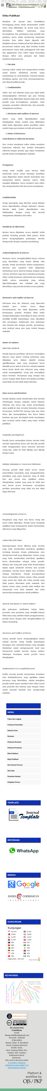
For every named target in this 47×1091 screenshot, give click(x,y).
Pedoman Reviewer (14, 742)
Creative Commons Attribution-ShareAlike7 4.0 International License (16, 1065)
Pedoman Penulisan (15, 748)
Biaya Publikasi (13, 759)
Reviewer (11, 736)
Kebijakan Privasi (14, 782)
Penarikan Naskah (14, 776)
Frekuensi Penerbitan (15, 725)
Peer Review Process (15, 765)
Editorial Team (13, 730)
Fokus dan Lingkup (14, 719)
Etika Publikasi (13, 753)
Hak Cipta (11, 771)
